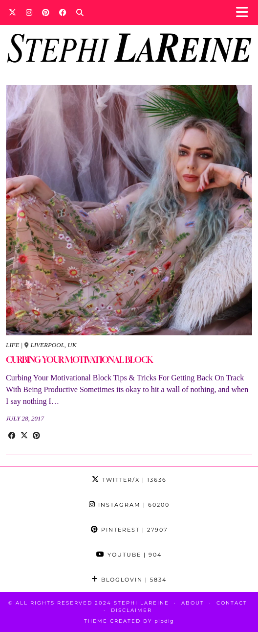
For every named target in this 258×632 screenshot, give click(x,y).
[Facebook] (62, 12)
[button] (245, 12)
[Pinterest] (45, 12)
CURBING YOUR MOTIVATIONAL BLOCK (79, 359)
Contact (231, 603)
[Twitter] (12, 12)
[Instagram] (29, 12)
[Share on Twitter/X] (24, 436)
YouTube (129, 554)
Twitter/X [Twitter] (129, 479)
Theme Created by (129, 621)
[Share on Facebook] (12, 436)
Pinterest (129, 529)
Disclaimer (131, 610)
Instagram (129, 504)
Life (12, 345)
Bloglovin (129, 579)
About (192, 603)
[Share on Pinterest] (36, 436)
